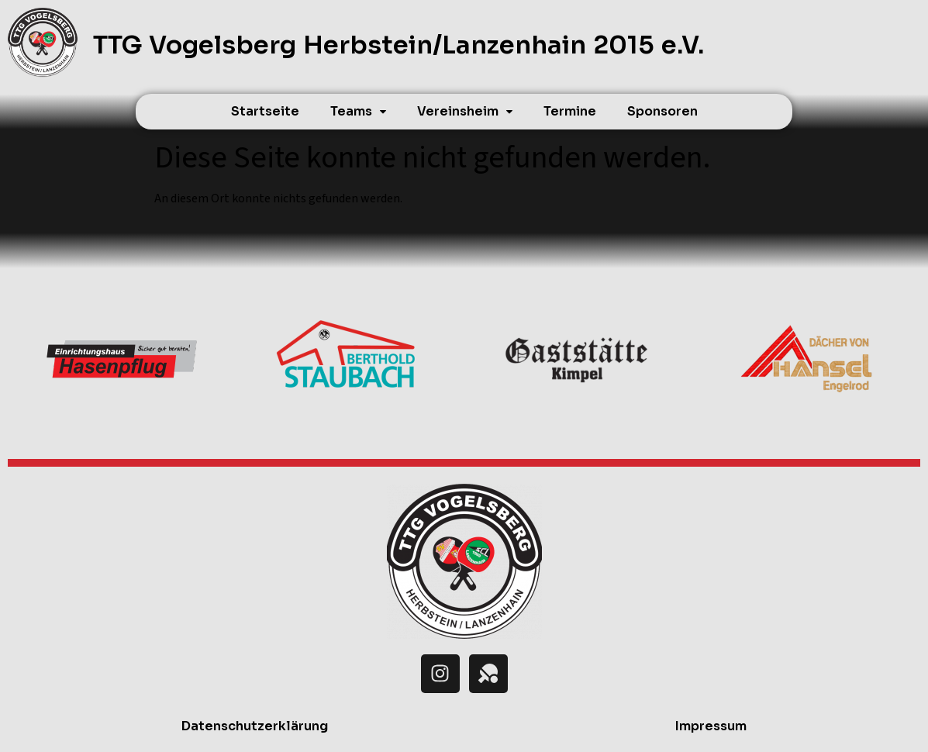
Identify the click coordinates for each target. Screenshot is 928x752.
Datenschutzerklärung (254, 726)
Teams (358, 111)
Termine (569, 111)
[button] (358, 111)
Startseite (265, 111)
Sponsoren (662, 111)
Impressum (711, 726)
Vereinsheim (464, 111)
